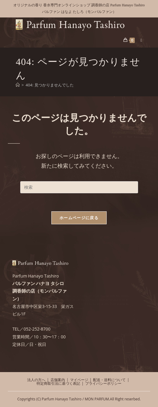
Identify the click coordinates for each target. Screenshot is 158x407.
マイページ (79, 379)
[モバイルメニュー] (139, 40)
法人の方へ (36, 379)
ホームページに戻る (79, 217)
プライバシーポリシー (103, 383)
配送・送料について (109, 379)
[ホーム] (18, 85)
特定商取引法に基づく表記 (58, 383)
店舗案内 (57, 379)
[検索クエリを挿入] (79, 187)
